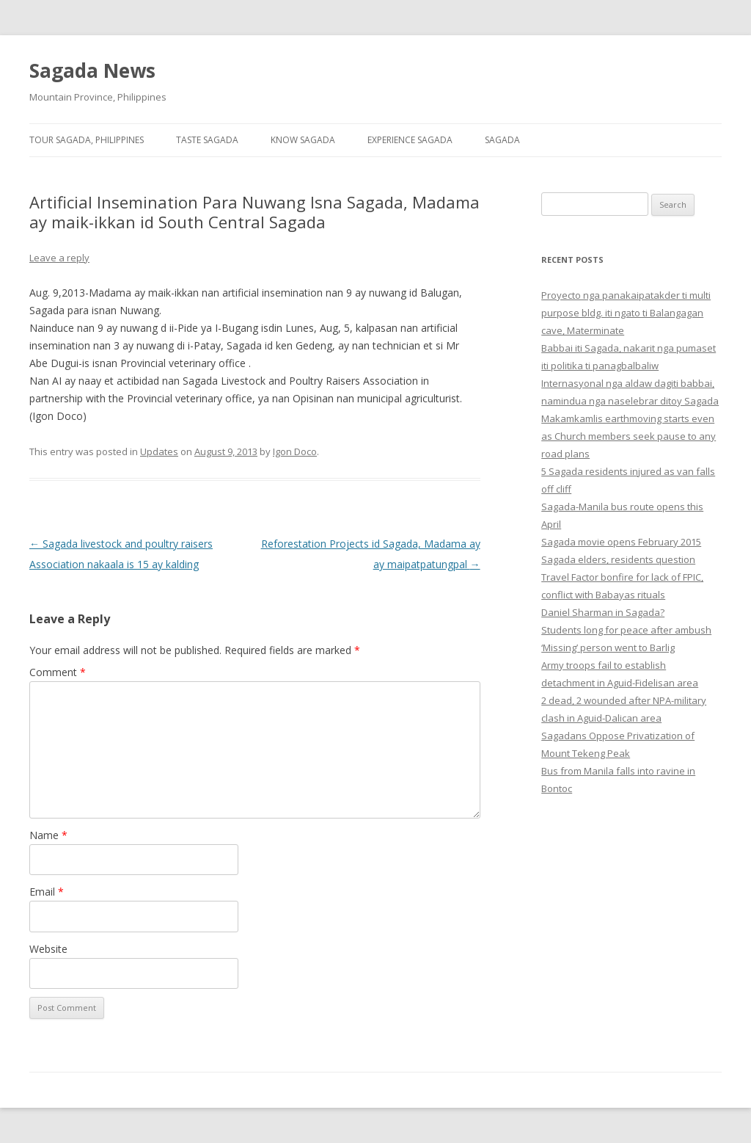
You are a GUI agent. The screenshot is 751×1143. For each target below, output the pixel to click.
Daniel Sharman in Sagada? (602, 612)
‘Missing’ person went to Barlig (608, 647)
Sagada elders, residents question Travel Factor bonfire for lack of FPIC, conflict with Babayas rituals (622, 577)
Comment (57, 672)
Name (48, 835)
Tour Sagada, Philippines (86, 140)
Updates (159, 451)
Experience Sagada (410, 140)
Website (48, 949)
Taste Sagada (207, 140)
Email (46, 892)
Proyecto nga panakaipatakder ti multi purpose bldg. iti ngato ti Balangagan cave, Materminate (626, 313)
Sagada (502, 140)
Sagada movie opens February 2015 (621, 541)
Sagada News (92, 70)
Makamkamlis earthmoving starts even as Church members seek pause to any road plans (628, 436)
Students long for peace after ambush (626, 629)
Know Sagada (303, 140)
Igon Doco (295, 451)
